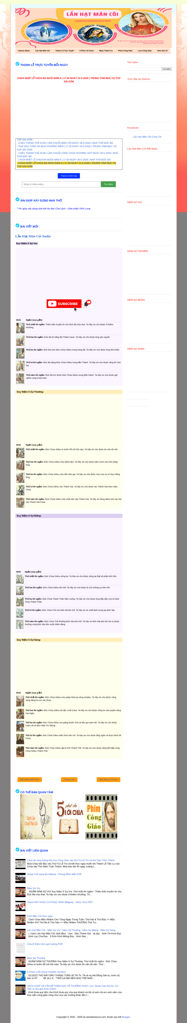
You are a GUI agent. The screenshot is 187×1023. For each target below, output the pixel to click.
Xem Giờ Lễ (162, 51)
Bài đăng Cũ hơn (108, 779)
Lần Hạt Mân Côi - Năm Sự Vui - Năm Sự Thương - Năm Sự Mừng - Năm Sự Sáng (71, 930)
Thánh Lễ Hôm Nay (69, 176)
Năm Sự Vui (33, 888)
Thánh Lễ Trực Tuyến (64, 51)
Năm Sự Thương (36, 958)
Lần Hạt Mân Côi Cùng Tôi (147, 136)
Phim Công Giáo (125, 51)
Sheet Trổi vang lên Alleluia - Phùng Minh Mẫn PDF (54, 874)
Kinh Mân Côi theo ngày (40, 916)
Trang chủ (69, 779)
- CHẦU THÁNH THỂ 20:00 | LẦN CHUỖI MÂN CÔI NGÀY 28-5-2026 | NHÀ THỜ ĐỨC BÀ (65, 143)
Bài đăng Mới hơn (29, 779)
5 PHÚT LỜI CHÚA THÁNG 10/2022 (46, 972)
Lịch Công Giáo (145, 51)
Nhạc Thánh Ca (106, 51)
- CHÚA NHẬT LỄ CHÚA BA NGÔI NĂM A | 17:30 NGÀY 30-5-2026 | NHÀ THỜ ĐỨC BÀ (64, 159)
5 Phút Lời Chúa (86, 51)
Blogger (126, 1017)
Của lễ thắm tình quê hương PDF (45, 944)
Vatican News (24, 51)
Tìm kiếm (108, 184)
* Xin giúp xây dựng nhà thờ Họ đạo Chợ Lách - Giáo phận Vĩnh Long (53, 208)
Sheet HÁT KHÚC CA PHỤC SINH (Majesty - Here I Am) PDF (60, 902)
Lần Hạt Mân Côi (42, 51)
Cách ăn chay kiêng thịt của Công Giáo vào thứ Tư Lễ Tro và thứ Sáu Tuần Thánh (71, 860)
